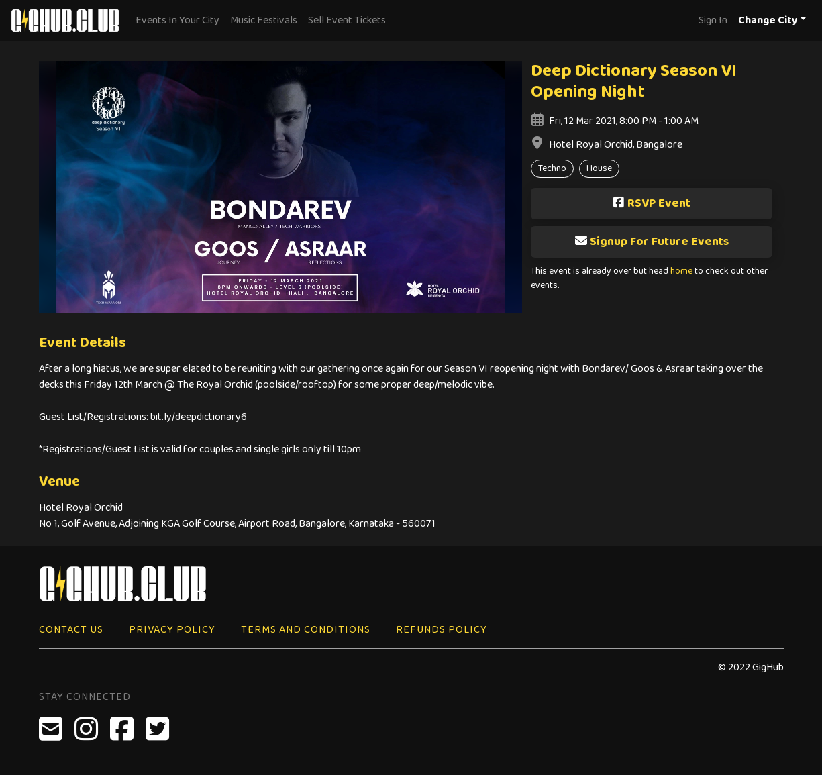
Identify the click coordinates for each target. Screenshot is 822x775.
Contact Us (71, 629)
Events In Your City (177, 20)
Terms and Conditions (305, 629)
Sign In (713, 20)
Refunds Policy (441, 629)
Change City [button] (768, 20)
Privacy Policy (172, 629)
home (681, 271)
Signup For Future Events (651, 241)
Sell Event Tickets (347, 20)
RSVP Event (651, 203)
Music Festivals (263, 20)
